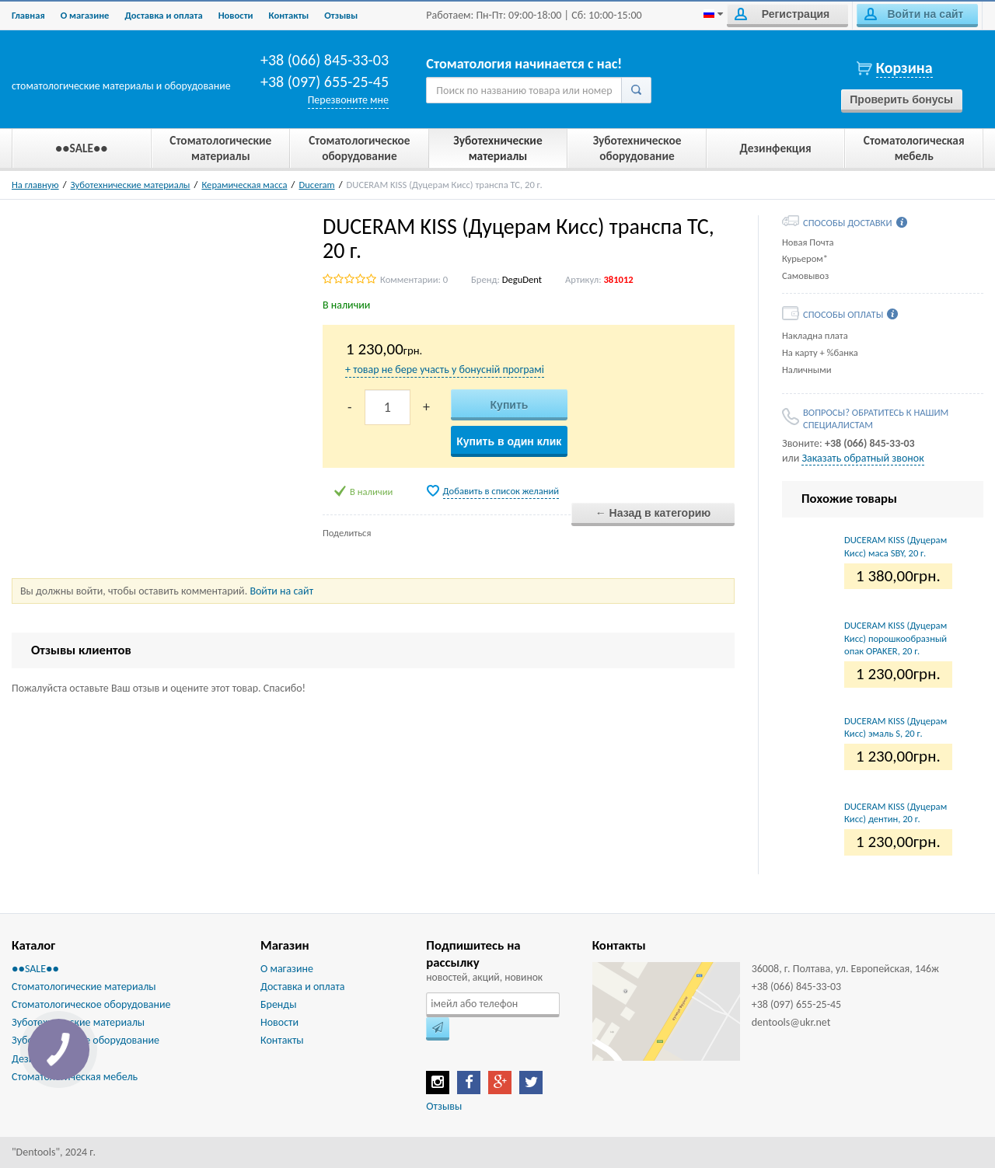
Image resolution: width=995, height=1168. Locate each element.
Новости (235, 15)
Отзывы (341, 15)
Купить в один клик (508, 441)
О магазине (85, 15)
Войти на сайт (913, 14)
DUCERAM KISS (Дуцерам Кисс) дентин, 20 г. (895, 812)
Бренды (278, 1004)
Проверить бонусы (901, 99)
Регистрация (782, 14)
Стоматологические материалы (84, 986)
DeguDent (522, 279)
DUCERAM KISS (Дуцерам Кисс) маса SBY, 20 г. (895, 546)
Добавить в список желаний (501, 491)
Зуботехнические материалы (130, 184)
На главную (35, 184)
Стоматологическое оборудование (91, 1004)
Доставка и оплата (163, 15)
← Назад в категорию (653, 513)
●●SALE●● (35, 968)
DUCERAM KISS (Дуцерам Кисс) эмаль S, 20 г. (895, 727)
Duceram (316, 184)
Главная (28, 15)
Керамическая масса (244, 184)
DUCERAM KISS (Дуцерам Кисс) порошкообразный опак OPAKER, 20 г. (895, 638)
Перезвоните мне (348, 99)
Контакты (289, 15)
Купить (510, 405)
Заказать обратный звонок (862, 458)
